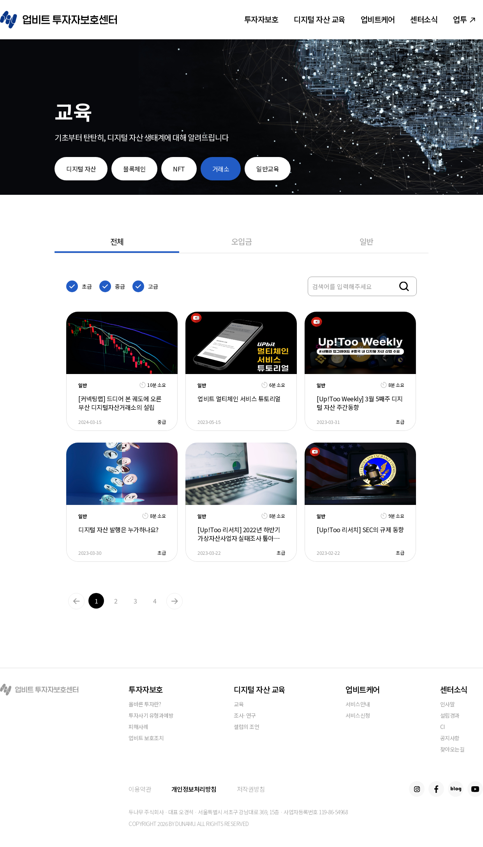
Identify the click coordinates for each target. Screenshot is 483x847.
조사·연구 (245, 716)
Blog (456, 789)
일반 (366, 241)
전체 (117, 241)
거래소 (220, 168)
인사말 (447, 704)
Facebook (436, 789)
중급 (120, 286)
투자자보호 (261, 19)
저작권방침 (251, 789)
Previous (76, 601)
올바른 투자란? (145, 704)
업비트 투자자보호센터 (58, 19)
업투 (464, 19)
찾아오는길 (452, 749)
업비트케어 (378, 19)
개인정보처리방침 (194, 789)
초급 (87, 286)
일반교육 (267, 168)
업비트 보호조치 (146, 738)
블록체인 (134, 168)
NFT (179, 168)
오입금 (241, 241)
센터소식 (423, 19)
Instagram (417, 789)
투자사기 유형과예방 (151, 716)
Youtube (475, 789)
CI (442, 727)
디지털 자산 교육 (319, 19)
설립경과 (450, 716)
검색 (404, 286)
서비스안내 (358, 704)
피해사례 (138, 727)
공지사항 (450, 738)
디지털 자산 (81, 168)
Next (174, 601)
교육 (238, 704)
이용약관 (140, 789)
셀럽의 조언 (246, 727)
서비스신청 (358, 716)
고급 (153, 286)
